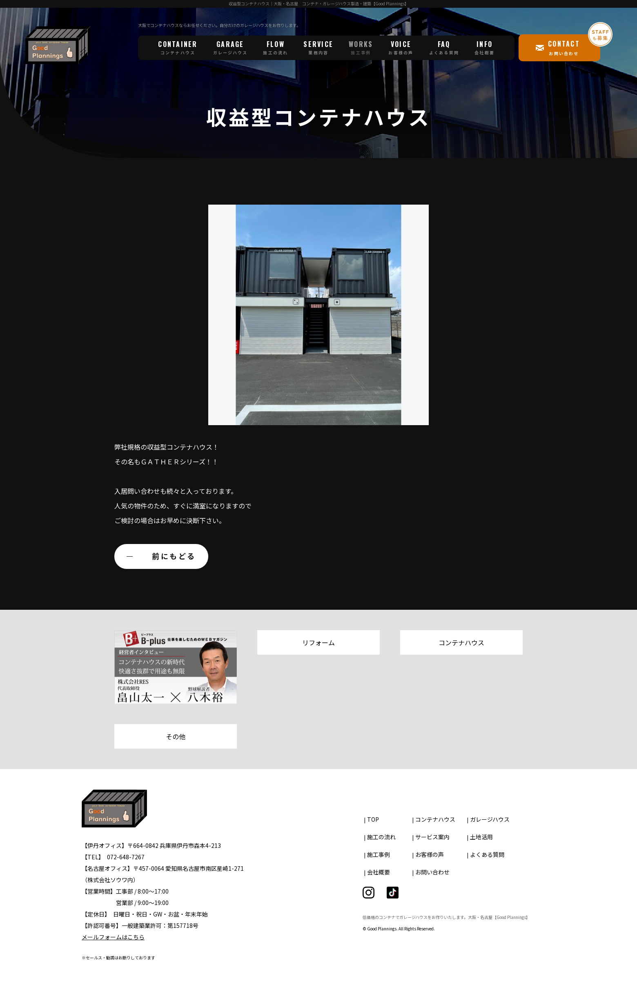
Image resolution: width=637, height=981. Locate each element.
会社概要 (378, 872)
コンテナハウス (461, 642)
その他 (175, 736)
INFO (484, 47)
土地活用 (481, 837)
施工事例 (378, 854)
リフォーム (318, 642)
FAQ (444, 47)
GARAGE (230, 47)
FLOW (275, 47)
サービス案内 (432, 837)
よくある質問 (487, 854)
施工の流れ (381, 837)
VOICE (400, 47)
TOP (373, 819)
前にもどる (174, 556)
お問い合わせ (432, 872)
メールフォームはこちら (113, 937)
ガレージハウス (490, 819)
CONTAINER (177, 47)
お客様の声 (429, 854)
